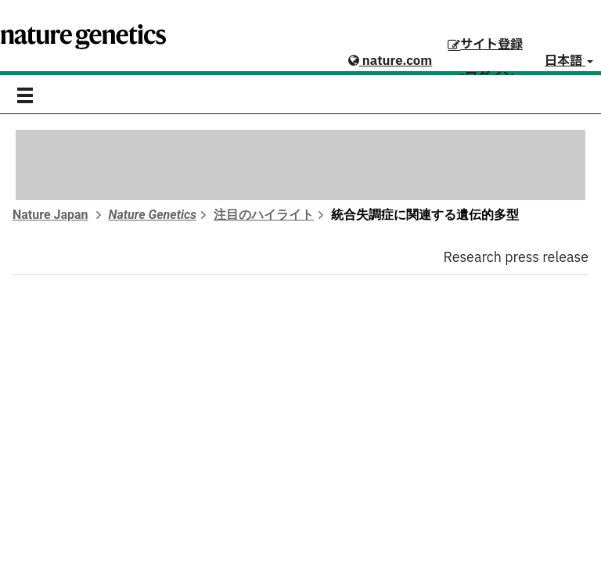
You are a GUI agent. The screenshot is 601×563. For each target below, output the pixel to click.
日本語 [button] (569, 61)
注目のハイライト (264, 214)
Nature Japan (50, 214)
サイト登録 (485, 44)
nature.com (390, 61)
